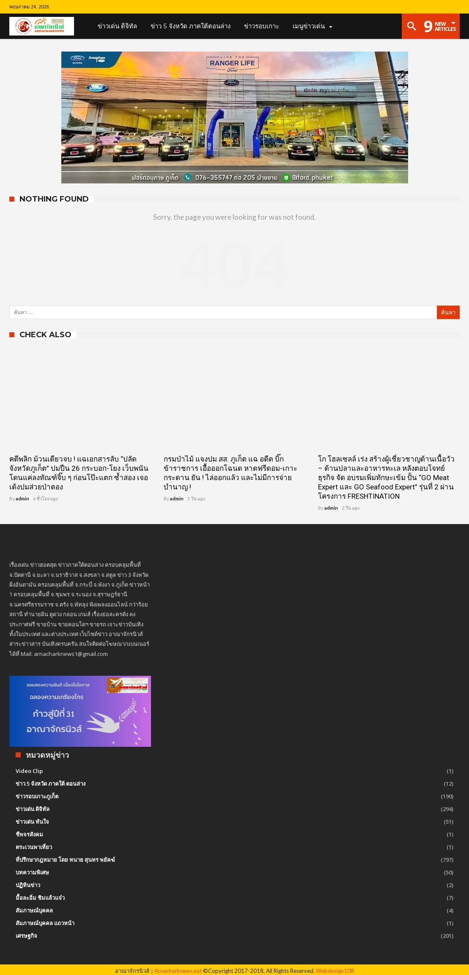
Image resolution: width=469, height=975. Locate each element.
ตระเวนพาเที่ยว (34, 847)
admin (22, 498)
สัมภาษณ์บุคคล (34, 910)
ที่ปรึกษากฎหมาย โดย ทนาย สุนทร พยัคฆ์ (65, 859)
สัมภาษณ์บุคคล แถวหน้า (45, 923)
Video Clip (29, 771)
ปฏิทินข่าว (28, 885)
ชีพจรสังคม (29, 834)
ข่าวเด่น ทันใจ (32, 821)
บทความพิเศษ (32, 872)
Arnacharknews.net (178, 970)
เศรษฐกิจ (26, 935)
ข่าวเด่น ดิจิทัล (32, 809)
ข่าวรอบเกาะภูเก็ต (37, 796)
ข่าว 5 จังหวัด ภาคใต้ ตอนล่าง (50, 783)
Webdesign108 (335, 970)
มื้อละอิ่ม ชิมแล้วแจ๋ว (40, 897)
